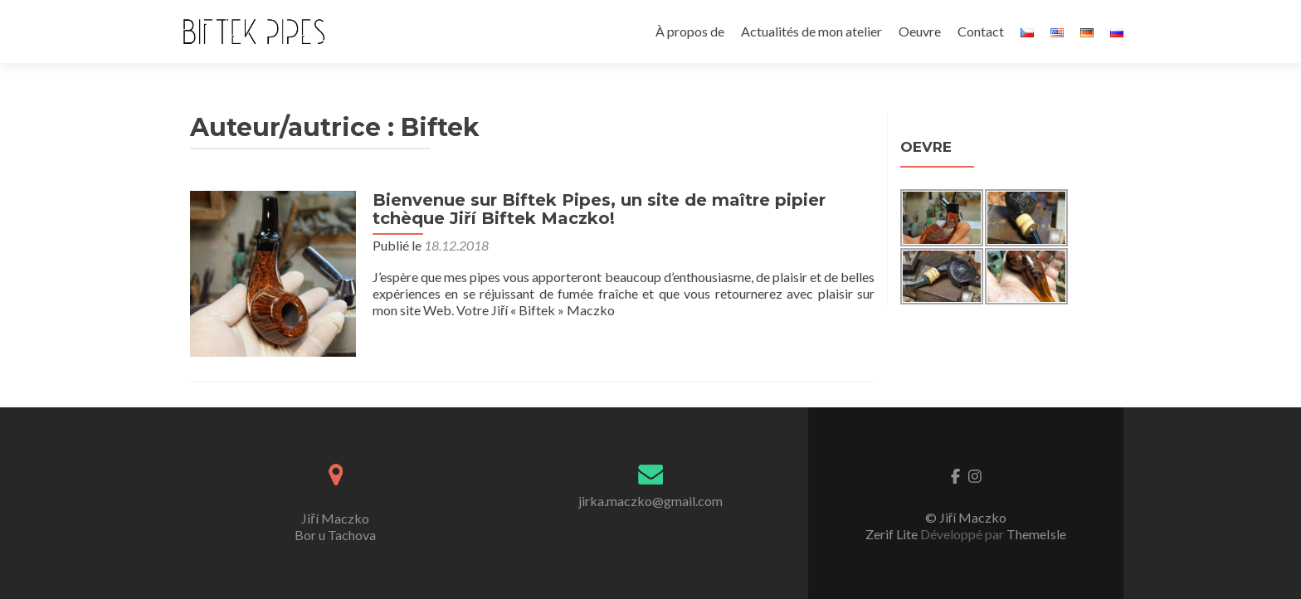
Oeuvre (920, 31)
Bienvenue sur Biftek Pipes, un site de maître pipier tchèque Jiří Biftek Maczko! (599, 209)
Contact (980, 31)
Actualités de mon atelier (811, 31)
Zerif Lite (892, 534)
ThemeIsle (1036, 534)
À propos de (689, 31)
